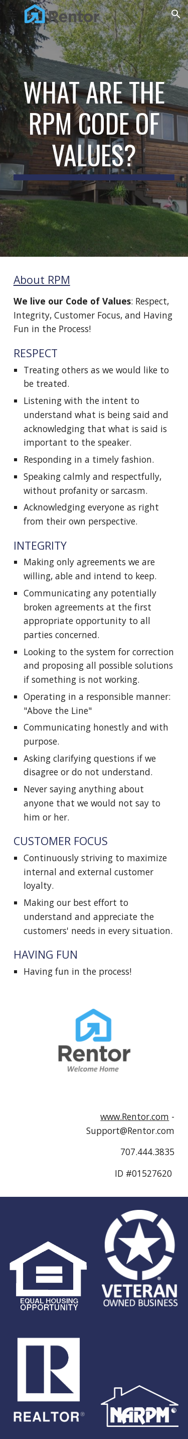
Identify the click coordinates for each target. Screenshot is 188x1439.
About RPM (42, 279)
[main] (94, 128)
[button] (12, 14)
